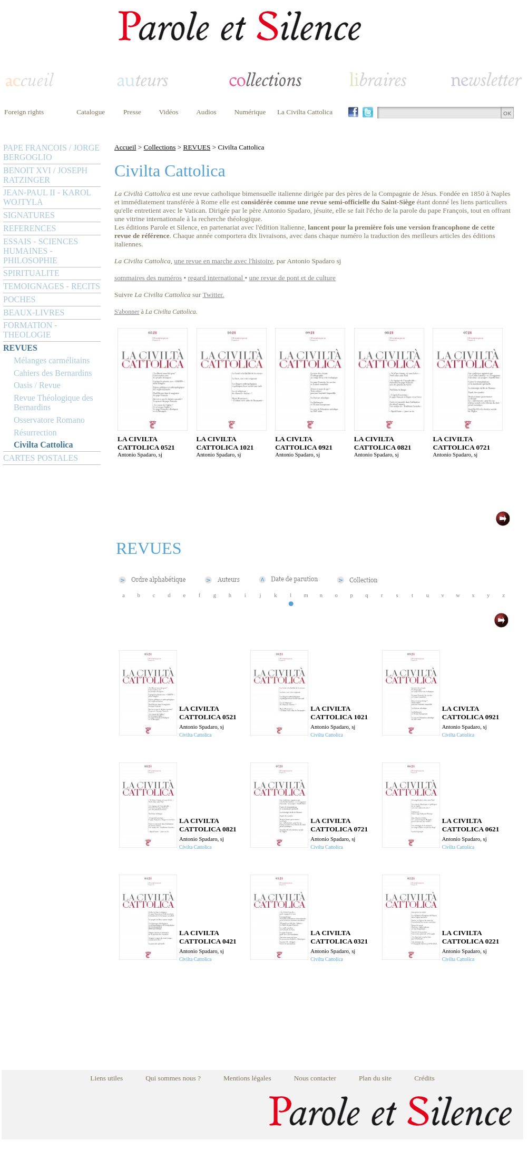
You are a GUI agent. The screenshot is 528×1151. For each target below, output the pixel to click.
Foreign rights (24, 112)
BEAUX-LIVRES (33, 312)
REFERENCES (29, 228)
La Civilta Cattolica (305, 112)
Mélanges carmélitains (52, 360)
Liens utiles (106, 1078)
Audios (206, 112)
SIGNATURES (29, 215)
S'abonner (126, 311)
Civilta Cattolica (43, 444)
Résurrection (35, 432)
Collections (160, 147)
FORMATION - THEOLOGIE (30, 330)
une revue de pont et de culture (292, 278)
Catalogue (90, 112)
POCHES (19, 299)
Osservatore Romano (49, 419)
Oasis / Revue (37, 385)
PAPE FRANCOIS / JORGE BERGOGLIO (51, 152)
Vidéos (169, 112)
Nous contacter (315, 1078)
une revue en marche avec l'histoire (223, 261)
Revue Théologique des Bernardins (53, 402)
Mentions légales (247, 1078)
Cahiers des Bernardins (53, 373)
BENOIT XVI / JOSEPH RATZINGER (45, 175)
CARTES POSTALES (40, 457)
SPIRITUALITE (31, 273)
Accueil (125, 147)
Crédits (424, 1078)
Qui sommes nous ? (173, 1078)
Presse (132, 112)
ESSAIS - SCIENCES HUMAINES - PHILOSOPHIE (40, 251)
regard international (215, 278)
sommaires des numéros (148, 278)
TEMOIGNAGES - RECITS (51, 286)
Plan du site (375, 1078)
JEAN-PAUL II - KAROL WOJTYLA (47, 197)
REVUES (20, 347)
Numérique (250, 112)
